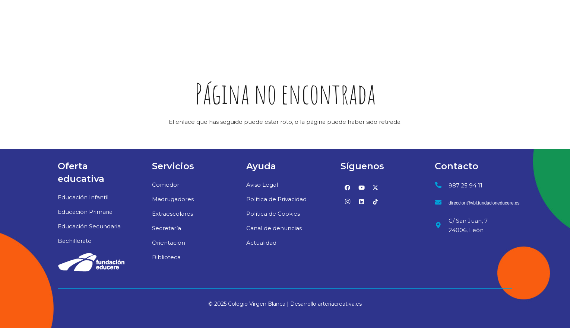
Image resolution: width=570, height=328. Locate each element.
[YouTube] (362, 188)
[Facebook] (348, 188)
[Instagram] (348, 202)
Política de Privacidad (276, 199)
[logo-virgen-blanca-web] (73, 24)
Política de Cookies (273, 213)
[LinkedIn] (362, 202)
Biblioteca (166, 257)
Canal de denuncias (274, 228)
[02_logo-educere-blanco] (91, 262)
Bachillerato (75, 240)
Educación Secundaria (89, 226)
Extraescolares (172, 213)
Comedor (165, 184)
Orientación (168, 242)
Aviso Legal (262, 184)
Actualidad (261, 242)
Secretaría (166, 228)
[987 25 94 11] (442, 185)
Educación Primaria (85, 211)
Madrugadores (173, 199)
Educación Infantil (83, 197)
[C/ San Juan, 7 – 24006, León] (442, 225)
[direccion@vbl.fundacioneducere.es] (442, 203)
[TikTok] (375, 202)
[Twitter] (375, 188)
